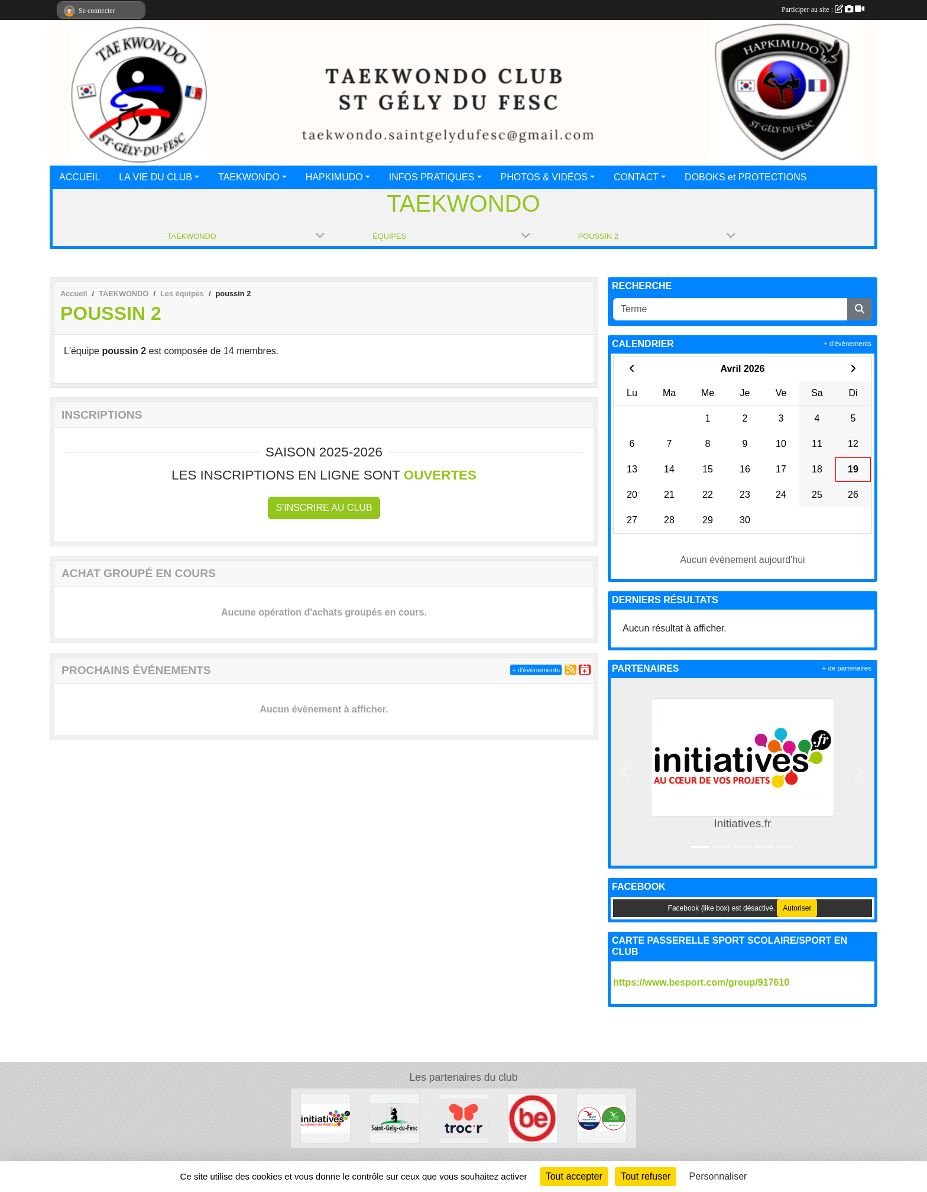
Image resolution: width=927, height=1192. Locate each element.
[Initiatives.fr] (325, 1118)
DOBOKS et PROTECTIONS (745, 177)
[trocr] (464, 1118)
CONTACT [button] (636, 177)
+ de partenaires (846, 668)
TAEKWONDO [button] (249, 177)
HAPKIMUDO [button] (334, 177)
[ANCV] (601, 1118)
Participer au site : (823, 9)
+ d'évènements (536, 669)
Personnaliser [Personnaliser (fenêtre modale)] (718, 1176)
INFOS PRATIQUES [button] (432, 177)
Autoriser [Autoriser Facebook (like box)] (797, 908)
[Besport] (532, 1118)
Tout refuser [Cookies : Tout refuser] (645, 1176)
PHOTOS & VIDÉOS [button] (544, 177)
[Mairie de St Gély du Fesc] (394, 1118)
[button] (626, 772)
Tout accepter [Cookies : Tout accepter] (574, 1176)
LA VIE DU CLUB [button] (155, 177)
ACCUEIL (79, 177)
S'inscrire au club (323, 508)
